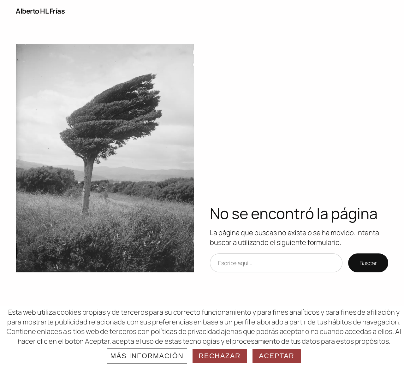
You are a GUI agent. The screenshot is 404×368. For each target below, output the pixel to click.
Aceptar (276, 356)
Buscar (368, 263)
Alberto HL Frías (40, 11)
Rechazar (220, 356)
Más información (146, 356)
